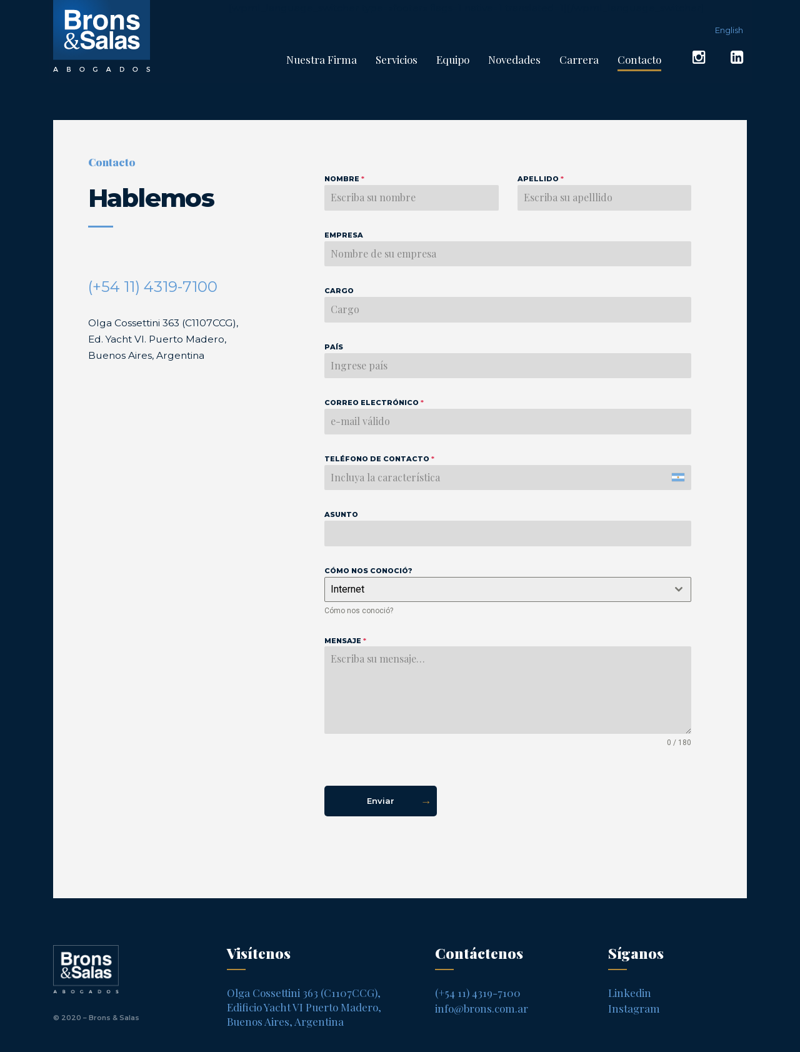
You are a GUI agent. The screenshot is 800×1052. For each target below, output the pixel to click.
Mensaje (345, 640)
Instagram (634, 1008)
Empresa (343, 235)
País (333, 347)
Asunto (341, 514)
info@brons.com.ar (481, 1008)
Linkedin (629, 992)
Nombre (344, 178)
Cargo (339, 290)
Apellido (541, 178)
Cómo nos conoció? (368, 570)
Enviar (380, 801)
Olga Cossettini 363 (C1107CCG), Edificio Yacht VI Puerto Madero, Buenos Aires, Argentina (304, 1007)
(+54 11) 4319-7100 (153, 287)
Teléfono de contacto (379, 458)
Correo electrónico (374, 402)
